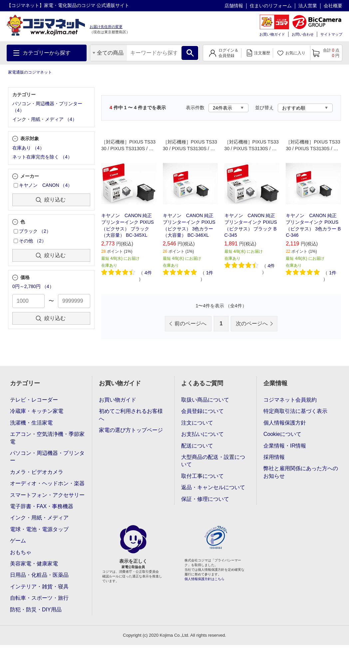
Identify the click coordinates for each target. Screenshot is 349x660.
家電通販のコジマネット (30, 72)
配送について (197, 446)
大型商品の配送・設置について (213, 460)
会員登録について (202, 411)
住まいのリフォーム (271, 5)
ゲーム (18, 540)
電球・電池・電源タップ (39, 529)
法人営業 (307, 5)
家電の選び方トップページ (131, 430)
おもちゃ (20, 552)
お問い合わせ (303, 34)
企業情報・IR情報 (284, 446)
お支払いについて (202, 434)
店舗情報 (233, 5)
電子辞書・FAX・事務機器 (41, 506)
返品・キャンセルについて (213, 487)
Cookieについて (282, 434)
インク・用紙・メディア (39, 517)
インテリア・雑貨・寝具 (39, 586)
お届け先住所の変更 (106, 27)
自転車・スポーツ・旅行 (39, 598)
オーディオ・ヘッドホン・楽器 (47, 483)
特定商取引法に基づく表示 (295, 411)
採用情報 (274, 457)
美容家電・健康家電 (34, 563)
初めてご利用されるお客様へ (131, 414)
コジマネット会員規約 (290, 400)
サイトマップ (331, 34)
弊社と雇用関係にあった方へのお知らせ (300, 472)
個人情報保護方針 (284, 423)
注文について (197, 423)
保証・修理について (205, 499)
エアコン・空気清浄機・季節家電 (47, 437)
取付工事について (202, 476)
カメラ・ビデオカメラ (36, 472)
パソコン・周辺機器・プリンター (47, 456)
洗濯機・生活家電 (31, 423)
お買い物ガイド (272, 34)
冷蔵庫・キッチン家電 (36, 411)
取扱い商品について (205, 400)
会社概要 (333, 5)
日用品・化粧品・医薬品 (39, 575)
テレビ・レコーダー (34, 400)
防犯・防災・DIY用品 (36, 609)
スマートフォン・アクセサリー (47, 495)
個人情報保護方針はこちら (204, 579)
